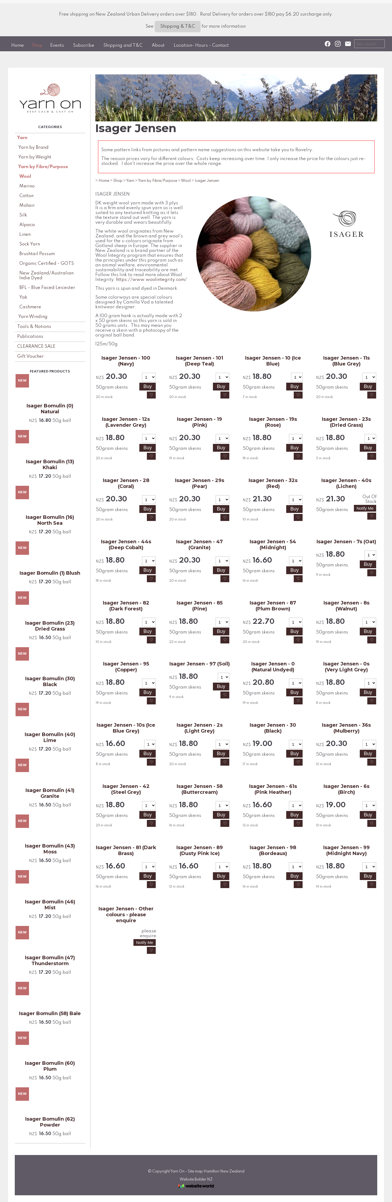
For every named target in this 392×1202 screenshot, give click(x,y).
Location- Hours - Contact (201, 45)
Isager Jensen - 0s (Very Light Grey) (346, 667)
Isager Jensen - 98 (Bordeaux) (273, 850)
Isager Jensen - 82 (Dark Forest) (126, 606)
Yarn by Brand (33, 147)
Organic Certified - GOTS (46, 263)
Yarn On (177, 1171)
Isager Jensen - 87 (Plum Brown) (273, 606)
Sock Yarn (29, 244)
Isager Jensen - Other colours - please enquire (126, 915)
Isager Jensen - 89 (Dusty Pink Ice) (199, 850)
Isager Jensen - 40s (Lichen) (346, 483)
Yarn (22, 138)
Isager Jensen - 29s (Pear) (199, 483)
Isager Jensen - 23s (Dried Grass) (346, 422)
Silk (23, 215)
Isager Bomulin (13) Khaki (50, 464)
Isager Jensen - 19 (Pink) (199, 422)
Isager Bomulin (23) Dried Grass (50, 626)
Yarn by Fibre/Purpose (43, 167)
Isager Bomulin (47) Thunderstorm (50, 960)
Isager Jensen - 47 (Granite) (199, 545)
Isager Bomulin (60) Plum (50, 1066)
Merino (27, 186)
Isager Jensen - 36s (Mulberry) (346, 728)
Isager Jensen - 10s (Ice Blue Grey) (126, 728)
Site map (195, 1171)
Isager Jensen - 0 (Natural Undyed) (273, 667)
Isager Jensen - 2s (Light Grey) (200, 728)
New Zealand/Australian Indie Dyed (46, 275)
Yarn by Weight (34, 157)
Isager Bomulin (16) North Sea (50, 520)
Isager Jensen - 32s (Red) (273, 483)
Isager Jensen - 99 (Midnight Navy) (346, 850)
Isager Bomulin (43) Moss (50, 849)
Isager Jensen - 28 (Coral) (126, 483)
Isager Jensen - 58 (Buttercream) (200, 789)
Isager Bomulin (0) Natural (50, 409)
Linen (25, 234)
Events (57, 45)
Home (17, 45)
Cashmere (30, 307)
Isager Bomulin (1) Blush (50, 573)
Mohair (27, 205)
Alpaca (27, 225)
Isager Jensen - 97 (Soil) (199, 664)
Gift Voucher (30, 356)
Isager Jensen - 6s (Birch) (346, 789)
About (158, 45)
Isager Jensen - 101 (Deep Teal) (199, 361)
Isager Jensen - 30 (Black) (273, 728)
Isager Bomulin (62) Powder (50, 1122)
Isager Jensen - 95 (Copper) (126, 667)
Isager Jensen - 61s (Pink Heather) (273, 789)
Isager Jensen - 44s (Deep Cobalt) (126, 545)
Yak (23, 297)
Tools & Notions (34, 326)
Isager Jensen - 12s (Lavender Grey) (126, 422)
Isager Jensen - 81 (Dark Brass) (126, 850)
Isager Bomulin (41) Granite (50, 793)
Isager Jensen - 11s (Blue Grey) (346, 361)
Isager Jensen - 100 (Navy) (125, 361)
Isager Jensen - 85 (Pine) (200, 606)
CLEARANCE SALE (36, 346)
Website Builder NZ (196, 1179)
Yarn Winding (33, 316)
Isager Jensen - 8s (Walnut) (346, 606)
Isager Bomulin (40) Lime (50, 737)
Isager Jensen (207, 181)
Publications (30, 336)
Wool (25, 176)
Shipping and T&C (123, 45)
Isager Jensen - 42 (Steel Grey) (126, 789)
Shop (37, 45)
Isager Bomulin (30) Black (50, 681)
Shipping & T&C (177, 26)
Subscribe (83, 45)
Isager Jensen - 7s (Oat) (346, 542)
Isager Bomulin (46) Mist (50, 905)
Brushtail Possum (37, 254)
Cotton (26, 196)
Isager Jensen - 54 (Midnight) (273, 545)
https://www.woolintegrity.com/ (151, 279)
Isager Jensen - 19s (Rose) (273, 422)
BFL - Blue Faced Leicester (47, 287)
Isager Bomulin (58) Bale (50, 1013)
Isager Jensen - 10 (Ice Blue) (273, 361)
